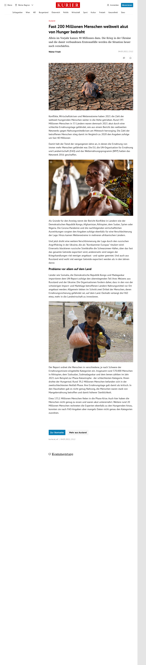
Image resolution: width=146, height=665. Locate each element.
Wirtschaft (76, 12)
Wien (28, 12)
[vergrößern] (130, 66)
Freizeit (102, 12)
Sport (85, 12)
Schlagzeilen (17, 12)
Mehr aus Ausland (78, 432)
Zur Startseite (57, 432)
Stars (123, 12)
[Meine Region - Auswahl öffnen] (32, 5)
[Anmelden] (113, 5)
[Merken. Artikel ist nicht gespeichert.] (130, 58)
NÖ (34, 12)
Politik (65, 12)
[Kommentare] (124, 58)
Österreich (56, 12)
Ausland (52, 21)
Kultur (93, 12)
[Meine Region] (22, 5)
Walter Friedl (55, 51)
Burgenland (43, 12)
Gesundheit (113, 12)
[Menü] (8, 5)
